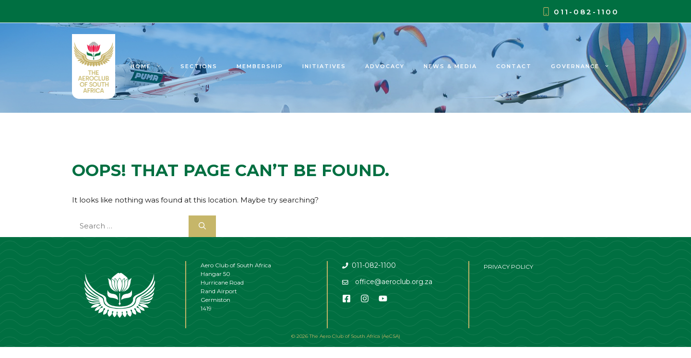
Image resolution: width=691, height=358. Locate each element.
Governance (585, 66)
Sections (198, 66)
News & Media (450, 66)
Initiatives (324, 66)
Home (151, 66)
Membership (260, 66)
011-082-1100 (586, 11)
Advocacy (385, 66)
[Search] (202, 226)
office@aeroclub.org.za (393, 281)
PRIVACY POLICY (508, 266)
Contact (514, 66)
